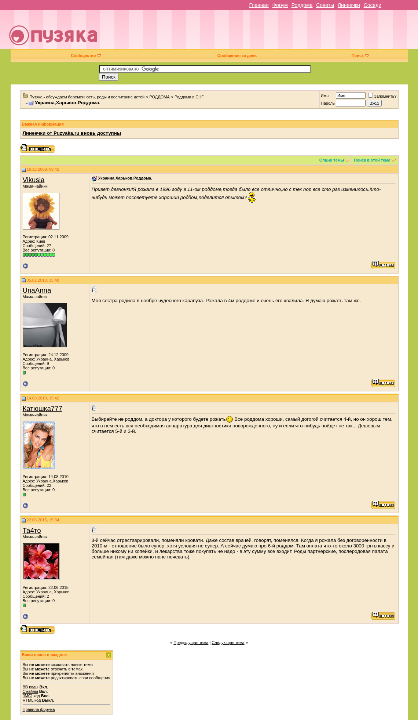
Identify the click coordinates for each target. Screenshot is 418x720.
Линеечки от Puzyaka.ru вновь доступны (72, 133)
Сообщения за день (237, 55)
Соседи (372, 5)
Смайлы (30, 691)
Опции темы (331, 160)
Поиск (360, 55)
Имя (325, 95)
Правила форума (39, 709)
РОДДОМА (159, 97)
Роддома (302, 5)
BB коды (30, 687)
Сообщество (86, 55)
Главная (258, 5)
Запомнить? (382, 96)
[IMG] (28, 696)
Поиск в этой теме (372, 160)
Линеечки (349, 5)
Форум (280, 5)
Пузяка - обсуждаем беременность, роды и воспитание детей (86, 97)
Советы (325, 5)
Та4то (32, 530)
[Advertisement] (261, 32)
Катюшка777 (42, 408)
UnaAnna (37, 290)
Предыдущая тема (190, 642)
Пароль (328, 103)
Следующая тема (228, 642)
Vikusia (34, 180)
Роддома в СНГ (189, 97)
